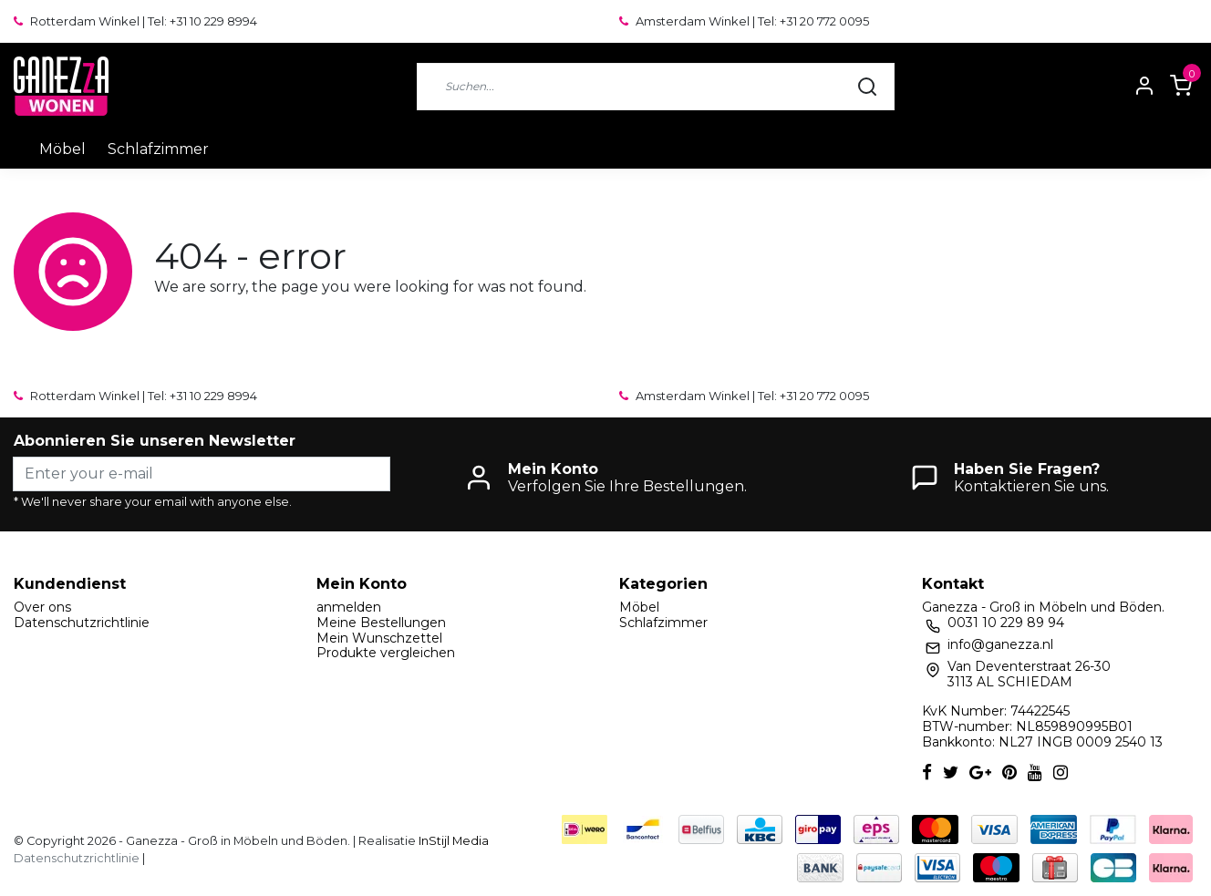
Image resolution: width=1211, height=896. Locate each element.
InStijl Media (452, 841)
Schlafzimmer (158, 149)
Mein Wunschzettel (379, 638)
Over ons (42, 607)
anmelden (348, 607)
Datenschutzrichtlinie (82, 622)
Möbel (62, 149)
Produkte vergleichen (385, 652)
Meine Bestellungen (381, 622)
